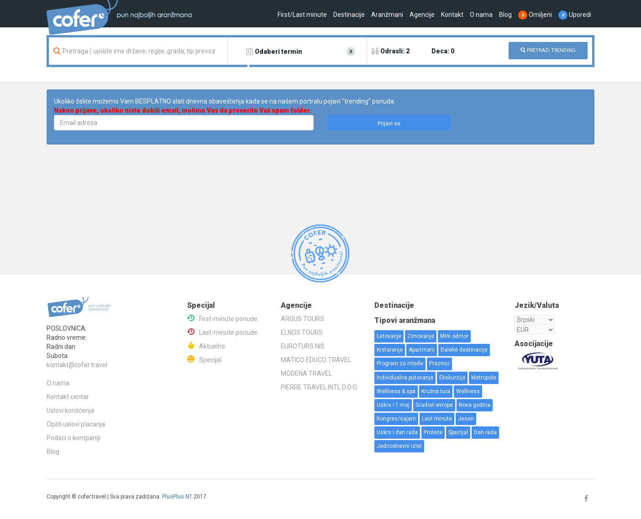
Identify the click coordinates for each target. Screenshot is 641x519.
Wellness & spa (396, 391)
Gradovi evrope (434, 405)
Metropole (483, 377)
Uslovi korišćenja (70, 410)
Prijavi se (389, 123)
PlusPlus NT (177, 496)
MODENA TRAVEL (306, 373)
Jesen (466, 418)
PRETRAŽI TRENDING (548, 50)
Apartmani (422, 350)
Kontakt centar (68, 396)
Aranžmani (387, 14)
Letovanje (389, 336)
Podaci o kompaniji (73, 437)
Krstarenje (390, 350)
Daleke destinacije (464, 350)
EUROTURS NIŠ (302, 346)
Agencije (422, 14)
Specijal (210, 359)
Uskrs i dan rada (397, 432)
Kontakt (452, 14)
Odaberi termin (278, 51)
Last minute (437, 418)
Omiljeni (535, 14)
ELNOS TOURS (302, 332)
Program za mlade (400, 363)
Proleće (433, 432)
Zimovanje (420, 336)
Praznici (439, 363)
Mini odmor (454, 336)
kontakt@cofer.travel (77, 364)
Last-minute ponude (228, 332)
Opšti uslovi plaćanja (76, 424)
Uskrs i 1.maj (393, 405)
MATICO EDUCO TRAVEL (316, 359)
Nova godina (474, 405)
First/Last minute (302, 14)
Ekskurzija (452, 377)
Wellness (468, 391)
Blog (505, 14)
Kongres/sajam (396, 418)
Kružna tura (435, 391)
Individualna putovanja (405, 377)
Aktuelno (212, 346)
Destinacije (349, 14)
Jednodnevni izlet (399, 446)
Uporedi (574, 14)
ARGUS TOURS (302, 318)
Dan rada (485, 432)
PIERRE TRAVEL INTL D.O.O (319, 387)
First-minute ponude (228, 318)
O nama (481, 14)
